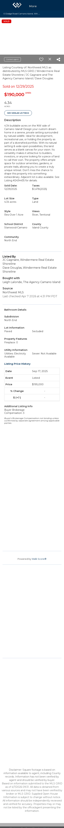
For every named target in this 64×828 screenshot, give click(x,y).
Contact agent (12, 59)
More (33, 6)
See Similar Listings (18, 113)
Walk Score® (39, 558)
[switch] (41, 59)
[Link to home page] (17, 5)
